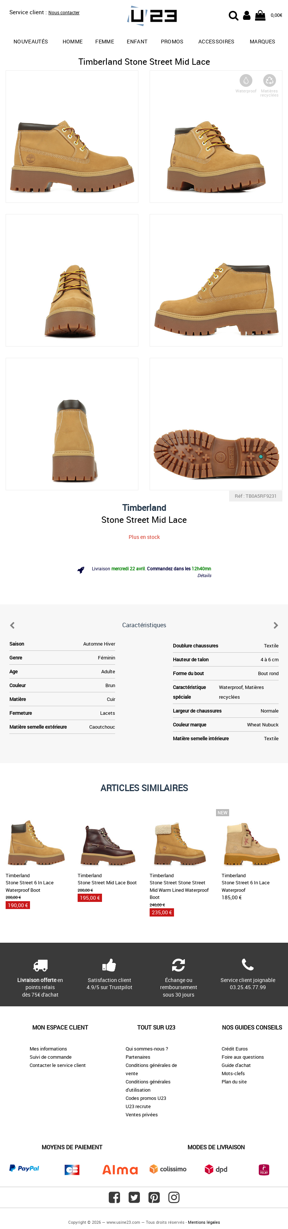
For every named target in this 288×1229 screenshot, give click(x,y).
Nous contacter (64, 12)
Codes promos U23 (146, 1098)
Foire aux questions (243, 1056)
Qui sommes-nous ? (147, 1048)
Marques (262, 41)
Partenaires (138, 1056)
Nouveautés (31, 41)
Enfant (137, 41)
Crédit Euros (235, 1048)
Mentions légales (204, 1222)
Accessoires (216, 41)
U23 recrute (138, 1106)
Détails (204, 575)
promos (172, 41)
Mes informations (48, 1048)
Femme (104, 41)
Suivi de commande (51, 1056)
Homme (73, 41)
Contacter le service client (58, 1065)
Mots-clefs (233, 1073)
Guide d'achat (236, 1065)
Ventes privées (142, 1114)
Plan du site (234, 1081)
